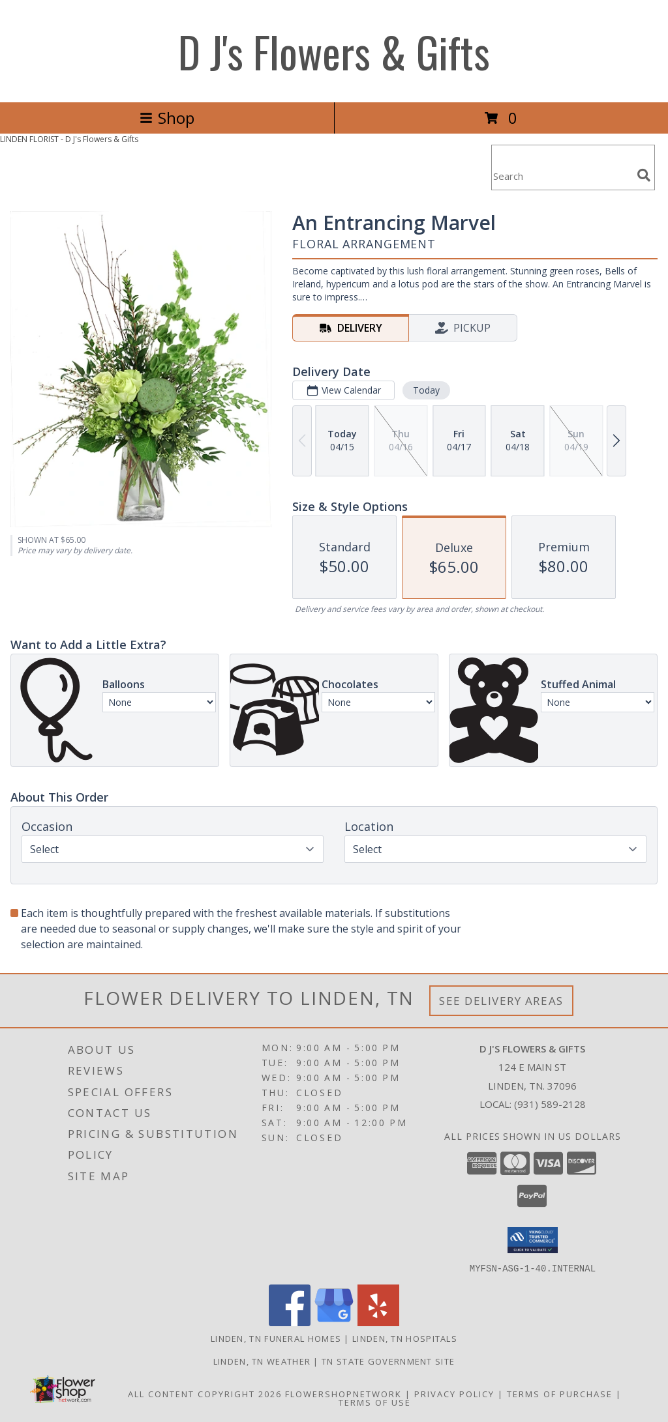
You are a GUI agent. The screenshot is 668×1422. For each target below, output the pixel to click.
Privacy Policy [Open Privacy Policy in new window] (454, 1393)
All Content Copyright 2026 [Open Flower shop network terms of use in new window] (205, 1393)
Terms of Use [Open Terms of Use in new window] (375, 1402)
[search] (643, 175)
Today (426, 390)
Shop (167, 117)
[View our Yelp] (378, 1322)
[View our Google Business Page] (334, 1322)
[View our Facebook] (290, 1322)
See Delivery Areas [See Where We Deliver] (501, 1000)
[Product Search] (561, 176)
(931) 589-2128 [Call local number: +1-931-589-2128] (550, 1103)
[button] (533, 1240)
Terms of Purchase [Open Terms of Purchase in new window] (560, 1393)
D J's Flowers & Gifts (334, 51)
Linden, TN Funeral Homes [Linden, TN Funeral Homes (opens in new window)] (276, 1338)
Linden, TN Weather (262, 1361)
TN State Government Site (388, 1361)
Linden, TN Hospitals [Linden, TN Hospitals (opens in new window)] (404, 1338)
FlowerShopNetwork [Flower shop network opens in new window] (343, 1393)
